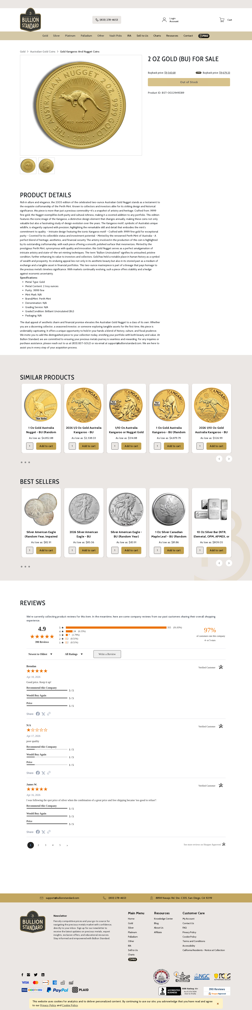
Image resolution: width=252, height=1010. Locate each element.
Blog (156, 919)
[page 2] (38, 841)
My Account (188, 915)
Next (229, 455)
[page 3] (45, 841)
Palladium (86, 32)
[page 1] (30, 841)
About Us (158, 924)
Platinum (70, 32)
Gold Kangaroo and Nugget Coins (80, 48)
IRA (129, 32)
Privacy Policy (189, 928)
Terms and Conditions (194, 937)
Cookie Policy (189, 933)
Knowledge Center (163, 915)
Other (100, 32)
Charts (157, 32)
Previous (219, 455)
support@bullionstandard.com (62, 894)
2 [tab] (25, 459)
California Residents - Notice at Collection (204, 946)
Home (131, 915)
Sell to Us (142, 32)
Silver (56, 32)
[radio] (126, 624)
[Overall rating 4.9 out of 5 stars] (42, 632)
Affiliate (158, 928)
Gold (45, 32)
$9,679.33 (224, 69)
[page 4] (53, 841)
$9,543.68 (170, 69)
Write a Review (107, 650)
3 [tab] (29, 459)
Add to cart (46, 442)
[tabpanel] (41, 414)
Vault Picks (115, 32)
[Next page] (67, 841)
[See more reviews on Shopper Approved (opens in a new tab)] (49, 710)
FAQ (185, 924)
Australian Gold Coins (43, 48)
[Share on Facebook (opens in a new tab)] (38, 710)
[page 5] (60, 841)
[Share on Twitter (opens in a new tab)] (43, 710)
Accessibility (189, 942)
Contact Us (188, 919)
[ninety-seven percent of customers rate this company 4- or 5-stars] (210, 631)
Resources (172, 32)
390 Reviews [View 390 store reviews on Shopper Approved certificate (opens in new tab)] (46, 638)
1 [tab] (21, 459)
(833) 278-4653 (111, 18)
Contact (188, 32)
